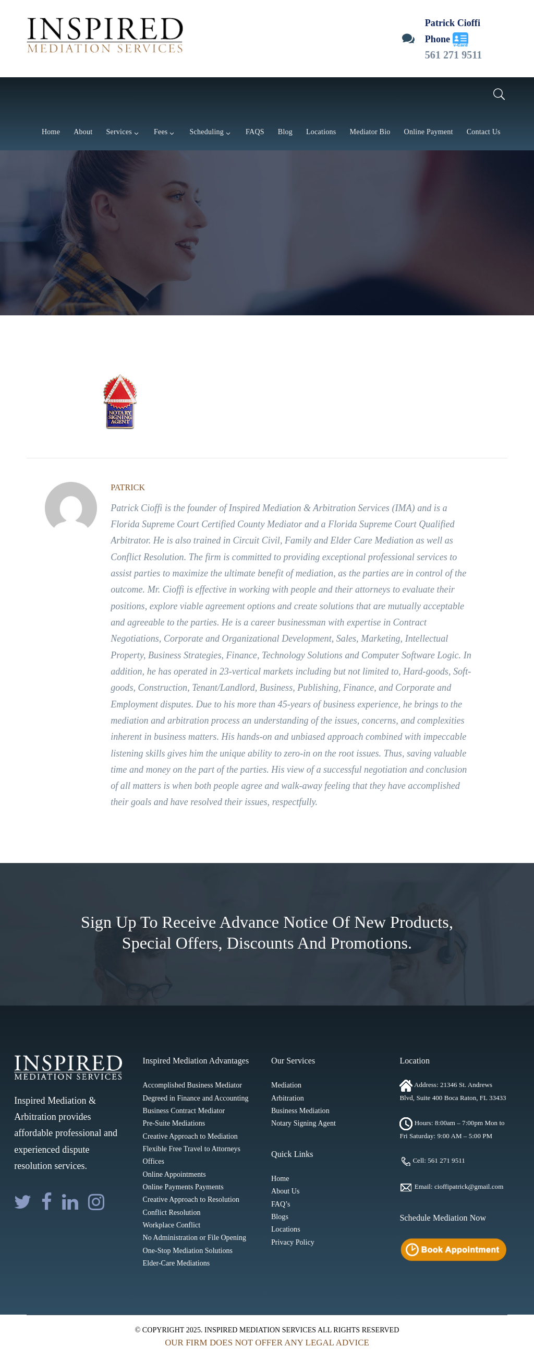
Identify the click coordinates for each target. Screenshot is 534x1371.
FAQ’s (280, 1204)
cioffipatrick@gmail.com (468, 1187)
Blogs (279, 1217)
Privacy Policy (292, 1242)
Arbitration (287, 1098)
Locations (285, 1229)
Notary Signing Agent (303, 1123)
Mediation (286, 1085)
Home (280, 1179)
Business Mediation (300, 1111)
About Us (285, 1191)
